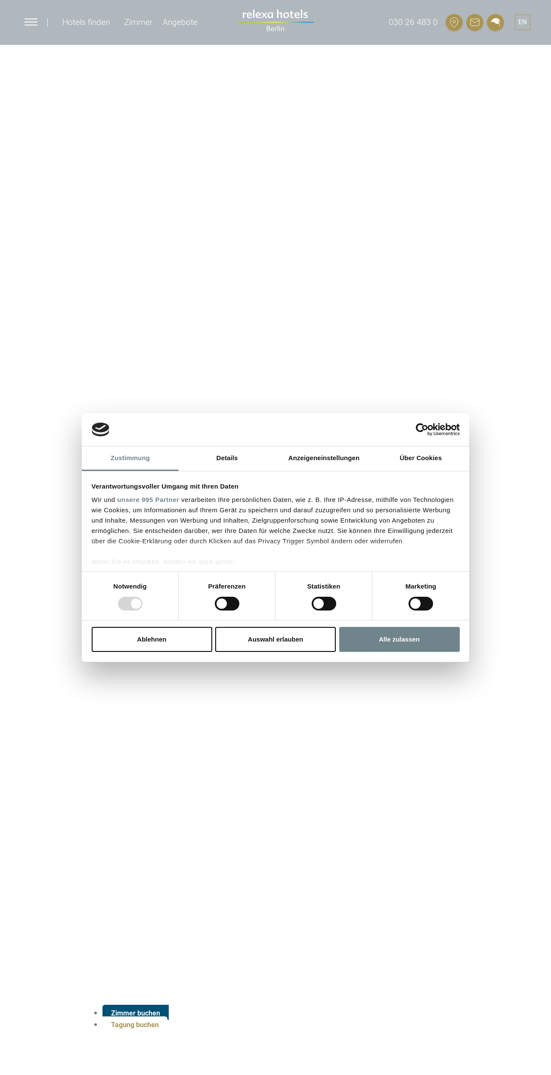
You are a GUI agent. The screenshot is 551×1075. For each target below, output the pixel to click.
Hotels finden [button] (86, 22)
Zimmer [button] (138, 22)
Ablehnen (151, 639)
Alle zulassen (399, 639)
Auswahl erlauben (275, 639)
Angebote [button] (180, 22)
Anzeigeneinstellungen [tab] (323, 457)
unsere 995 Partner (148, 499)
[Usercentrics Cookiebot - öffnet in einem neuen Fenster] (422, 429)
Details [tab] (227, 457)
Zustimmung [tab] (130, 457)
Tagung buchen (135, 1025)
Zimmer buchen (135, 1013)
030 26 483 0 (413, 22)
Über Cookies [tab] (421, 457)
